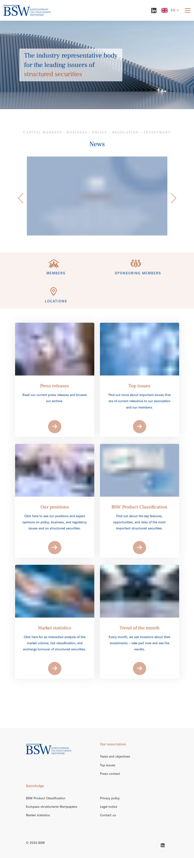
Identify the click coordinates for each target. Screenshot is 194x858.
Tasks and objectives (115, 756)
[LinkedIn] (154, 10)
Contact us (108, 815)
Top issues (107, 765)
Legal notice (108, 806)
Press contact (110, 773)
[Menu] (187, 10)
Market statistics (38, 815)
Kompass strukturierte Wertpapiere (51, 806)
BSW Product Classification (45, 798)
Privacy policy (110, 798)
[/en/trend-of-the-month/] (97, 196)
